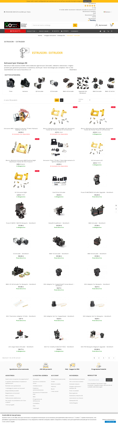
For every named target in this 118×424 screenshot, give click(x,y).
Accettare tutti (110, 422)
